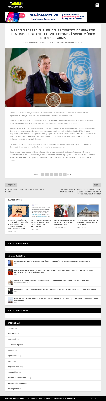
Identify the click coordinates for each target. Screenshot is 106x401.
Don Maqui (12, 339)
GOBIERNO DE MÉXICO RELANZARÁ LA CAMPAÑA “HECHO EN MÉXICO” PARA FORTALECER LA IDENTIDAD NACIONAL (18, 224)
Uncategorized (13, 389)
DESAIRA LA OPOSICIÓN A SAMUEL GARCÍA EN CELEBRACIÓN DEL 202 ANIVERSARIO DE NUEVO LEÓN (52, 261)
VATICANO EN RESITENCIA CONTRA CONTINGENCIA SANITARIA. (87, 222)
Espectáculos (12, 356)
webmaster (34, 42)
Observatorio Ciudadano (17, 383)
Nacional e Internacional (66, 42)
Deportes (11, 334)
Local (16, 264)
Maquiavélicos (13, 372)
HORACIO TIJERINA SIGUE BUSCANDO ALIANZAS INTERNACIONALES (64, 222)
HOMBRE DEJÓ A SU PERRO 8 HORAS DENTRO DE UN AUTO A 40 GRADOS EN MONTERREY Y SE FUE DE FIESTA (55, 289)
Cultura (10, 328)
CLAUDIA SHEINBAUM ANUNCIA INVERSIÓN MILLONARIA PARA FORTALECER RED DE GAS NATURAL (51, 280)
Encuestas (11, 350)
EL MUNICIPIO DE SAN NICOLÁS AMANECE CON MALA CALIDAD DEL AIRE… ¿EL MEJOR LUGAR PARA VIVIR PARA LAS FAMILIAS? (56, 299)
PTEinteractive (70, 398)
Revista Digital (16, 345)
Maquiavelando (13, 367)
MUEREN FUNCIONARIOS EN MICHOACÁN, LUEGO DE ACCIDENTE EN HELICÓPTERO (41, 223)
